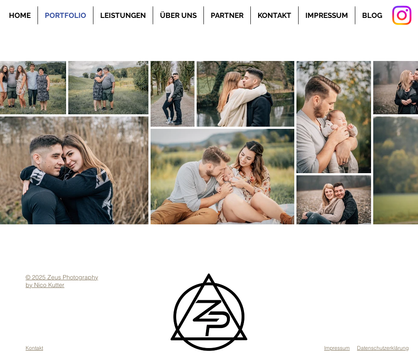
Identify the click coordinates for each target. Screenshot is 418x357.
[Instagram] (402, 15)
